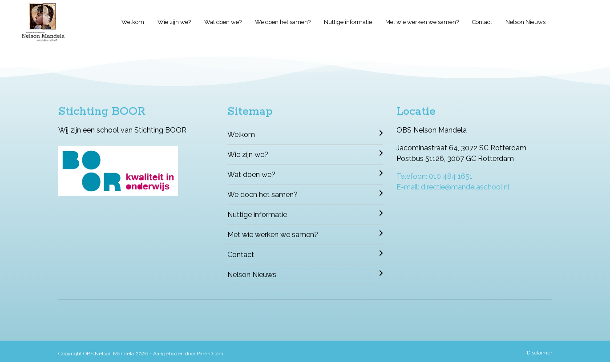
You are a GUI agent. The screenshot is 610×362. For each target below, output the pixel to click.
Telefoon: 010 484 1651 (434, 176)
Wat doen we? (223, 22)
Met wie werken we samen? (422, 22)
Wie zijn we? (174, 22)
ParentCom (210, 353)
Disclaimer (539, 353)
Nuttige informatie (348, 22)
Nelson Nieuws (525, 22)
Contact (482, 22)
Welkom (132, 22)
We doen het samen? (283, 22)
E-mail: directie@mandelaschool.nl (452, 187)
